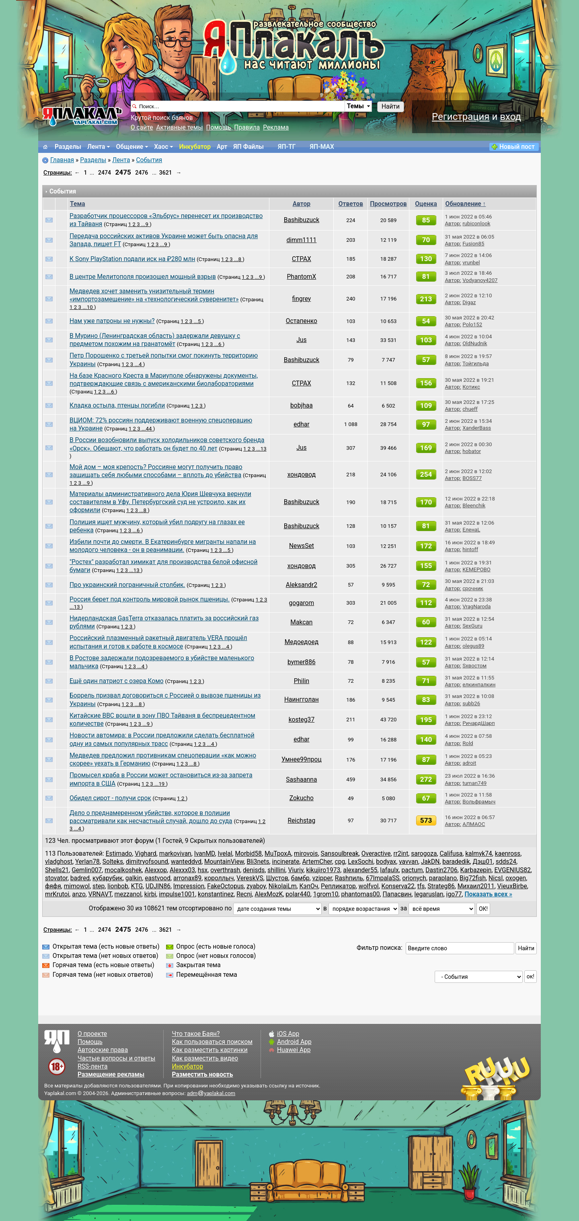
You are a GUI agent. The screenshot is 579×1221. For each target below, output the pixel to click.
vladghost (58, 861)
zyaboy (256, 886)
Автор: (453, 223)
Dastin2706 (441, 870)
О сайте (142, 127)
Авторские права (103, 1050)
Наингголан (301, 699)
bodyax (386, 861)
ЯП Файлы (248, 146)
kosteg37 (302, 719)
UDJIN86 (158, 886)
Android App (294, 1042)
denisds (254, 870)
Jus (301, 340)
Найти (391, 106)
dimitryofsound (147, 861)
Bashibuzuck (301, 220)
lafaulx (389, 870)
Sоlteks (113, 861)
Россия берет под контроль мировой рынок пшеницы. (150, 599)
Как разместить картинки (209, 1050)
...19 (160, 784)
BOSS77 (472, 478)
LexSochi (360, 861)
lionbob (117, 886)
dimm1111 (301, 240)
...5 (197, 321)
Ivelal (225, 853)
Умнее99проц (301, 759)
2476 (141, 172)
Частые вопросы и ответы (116, 1058)
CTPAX (301, 259)
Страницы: (57, 172)
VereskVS (249, 878)
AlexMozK (269, 894)
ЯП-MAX (322, 146)
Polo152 (472, 324)
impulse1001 (177, 894)
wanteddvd (186, 861)
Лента (96, 146)
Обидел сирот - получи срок (110, 798)
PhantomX (301, 276)
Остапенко (301, 321)
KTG (137, 886)
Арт (222, 146)
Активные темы (179, 127)
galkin (133, 878)
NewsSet (301, 546)
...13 (261, 449)
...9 (145, 224)
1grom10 (326, 894)
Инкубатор (195, 146)
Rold (467, 743)
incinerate (285, 861)
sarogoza (424, 853)
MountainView (224, 861)
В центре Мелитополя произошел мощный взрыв (143, 276)
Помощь (218, 127)
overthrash (225, 870)
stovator (56, 878)
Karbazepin (476, 870)
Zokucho (302, 798)
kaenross (507, 853)
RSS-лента (93, 1066)
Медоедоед (301, 642)
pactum (412, 870)
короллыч (219, 878)
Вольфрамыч (478, 802)
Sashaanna (301, 779)
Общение (129, 146)
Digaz (469, 302)
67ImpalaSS (382, 878)
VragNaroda (476, 606)
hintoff (470, 549)
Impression (188, 886)
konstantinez (216, 894)
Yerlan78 (87, 861)
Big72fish (473, 878)
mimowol (77, 886)
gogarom (301, 603)
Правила (247, 127)
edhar (301, 424)
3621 (165, 172)
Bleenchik (473, 505)
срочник (472, 588)
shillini (276, 870)
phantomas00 (360, 894)
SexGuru (472, 626)
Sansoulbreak (340, 853)
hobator (471, 451)
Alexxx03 (182, 870)
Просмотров (388, 204)
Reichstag (301, 820)
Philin (301, 681)
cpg (340, 861)
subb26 (471, 703)
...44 (147, 429)
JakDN (430, 861)
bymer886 (301, 662)
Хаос (161, 146)
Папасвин (396, 894)
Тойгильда (475, 363)
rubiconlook (476, 223)
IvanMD (204, 853)
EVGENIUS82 (512, 870)
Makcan (301, 622)
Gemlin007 (87, 870)
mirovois (306, 853)
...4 (138, 364)
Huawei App (294, 1050)
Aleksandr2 (301, 585)
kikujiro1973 (323, 870)
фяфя (53, 886)
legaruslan (429, 894)
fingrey (301, 299)
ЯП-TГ (287, 146)
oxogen (515, 878)
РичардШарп (478, 723)
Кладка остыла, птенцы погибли (117, 405)
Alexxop (156, 870)
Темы (355, 106)
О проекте (92, 1034)
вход (510, 116)
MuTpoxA (278, 853)
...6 (218, 344)
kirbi (150, 894)
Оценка (426, 204)
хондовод (301, 474)
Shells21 (57, 870)
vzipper (322, 878)
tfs (421, 886)
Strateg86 (440, 886)
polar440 (297, 894)
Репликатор (338, 886)
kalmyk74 (478, 853)
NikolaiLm (283, 886)
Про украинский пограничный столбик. (127, 585)
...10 (88, 307)
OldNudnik (474, 343)
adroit (469, 763)
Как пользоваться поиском (212, 1042)
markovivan (175, 853)
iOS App (288, 1034)
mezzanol (128, 894)
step (98, 886)
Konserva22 (398, 886)
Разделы (68, 146)
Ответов (351, 204)
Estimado (119, 853)
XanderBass (476, 428)
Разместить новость (202, 1074)
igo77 (454, 894)
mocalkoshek (123, 870)
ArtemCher (317, 861)
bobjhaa (301, 405)
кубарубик (107, 878)
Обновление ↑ (465, 204)
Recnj (244, 894)
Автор (301, 204)
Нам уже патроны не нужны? (112, 321)
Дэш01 (483, 861)
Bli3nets (257, 861)
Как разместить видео (205, 1058)
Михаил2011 (476, 886)
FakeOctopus (225, 886)
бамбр (300, 878)
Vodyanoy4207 (479, 280)
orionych (414, 878)
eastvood (157, 878)
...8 (238, 259)
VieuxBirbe (512, 886)
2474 (104, 172)
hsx (202, 870)
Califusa (450, 853)
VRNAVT (100, 894)
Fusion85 (473, 244)
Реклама (276, 127)
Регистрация (461, 116)
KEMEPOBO (476, 569)
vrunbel (471, 262)
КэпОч (309, 886)
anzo (79, 894)
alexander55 (360, 870)
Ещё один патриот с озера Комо (117, 681)
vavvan (408, 861)
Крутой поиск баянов (162, 117)
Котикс (471, 387)
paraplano (443, 878)
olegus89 (473, 646)
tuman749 (474, 783)
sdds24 (506, 861)
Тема (77, 204)
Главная (62, 160)
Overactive (376, 853)
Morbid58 (248, 853)
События (149, 160)
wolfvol (369, 886)
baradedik (456, 861)
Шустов (277, 878)
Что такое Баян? (196, 1034)
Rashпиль (349, 878)
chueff (470, 409)
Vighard (145, 853)
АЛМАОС (473, 824)
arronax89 (187, 878)
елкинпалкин (478, 685)
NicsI (496, 878)
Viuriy (296, 870)
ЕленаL (471, 530)
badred (80, 878)
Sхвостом (474, 666)
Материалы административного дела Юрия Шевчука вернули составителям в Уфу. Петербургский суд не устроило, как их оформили (160, 502)
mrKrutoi (57, 894)
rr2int (400, 853)
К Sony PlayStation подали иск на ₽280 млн (132, 259)
